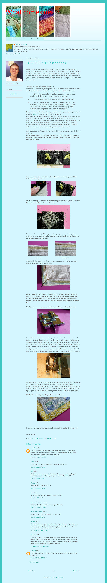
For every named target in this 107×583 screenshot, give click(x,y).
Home (9, 38)
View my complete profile (13, 54)
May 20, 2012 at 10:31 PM (38, 457)
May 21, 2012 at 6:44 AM (38, 479)
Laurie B (33, 550)
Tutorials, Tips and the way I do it (23, 38)
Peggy (33, 483)
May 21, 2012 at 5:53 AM (38, 467)
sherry (33, 461)
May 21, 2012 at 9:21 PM (38, 498)
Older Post (76, 571)
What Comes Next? (22, 44)
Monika (33, 448)
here (34, 114)
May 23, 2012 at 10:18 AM (38, 507)
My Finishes (39, 38)
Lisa (32, 492)
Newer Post (31, 571)
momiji (33, 521)
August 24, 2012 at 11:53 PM (39, 531)
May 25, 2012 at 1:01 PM (38, 517)
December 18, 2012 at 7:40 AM (40, 546)
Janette (33, 535)
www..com (13, 94)
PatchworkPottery (36, 512)
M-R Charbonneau (36, 502)
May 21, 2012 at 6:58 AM (38, 488)
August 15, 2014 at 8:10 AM (39, 558)
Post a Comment (34, 562)
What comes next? (33, 12)
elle (32, 471)
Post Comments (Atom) (57, 577)
